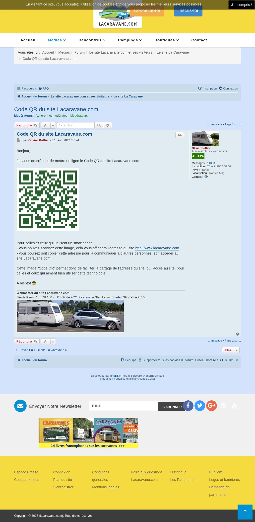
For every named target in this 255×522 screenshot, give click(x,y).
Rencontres (90, 40)
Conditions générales (100, 476)
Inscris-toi (188, 10)
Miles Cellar (147, 378)
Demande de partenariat (219, 491)
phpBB (114, 375)
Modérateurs (79, 115)
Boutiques (164, 40)
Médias (55, 40)
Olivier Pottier (201, 148)
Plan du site (62, 480)
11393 (211, 163)
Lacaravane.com (144, 480)
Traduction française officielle (118, 378)
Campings (128, 40)
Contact (199, 40)
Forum (79, 52)
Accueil (27, 40)
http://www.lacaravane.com (157, 248)
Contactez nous (26, 480)
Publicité (216, 472)
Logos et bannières (224, 480)
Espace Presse (26, 472)
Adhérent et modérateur (52, 115)
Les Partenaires (182, 480)
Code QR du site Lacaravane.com (56, 109)
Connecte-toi (147, 10)
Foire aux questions (147, 472)
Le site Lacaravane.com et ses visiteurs (120, 52)
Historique (178, 472)
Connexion (61, 472)
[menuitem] (43, 88)
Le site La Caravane (173, 52)
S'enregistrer (63, 487)
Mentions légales (105, 487)
